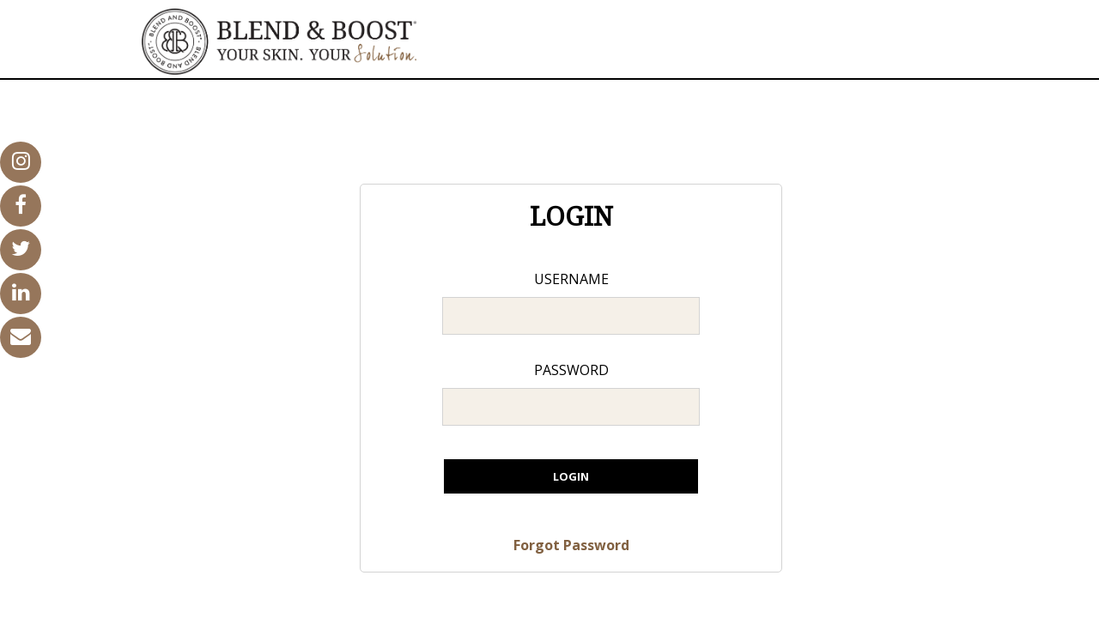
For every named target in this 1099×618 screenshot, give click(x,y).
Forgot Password (571, 545)
